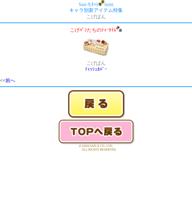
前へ (10, 80)
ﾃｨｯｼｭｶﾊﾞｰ (96, 69)
